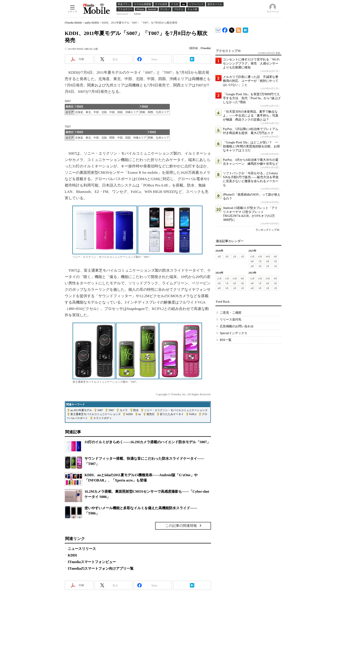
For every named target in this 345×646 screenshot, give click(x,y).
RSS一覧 (225, 340)
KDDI (129, 414)
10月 (268, 256)
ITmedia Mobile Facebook (225, 29)
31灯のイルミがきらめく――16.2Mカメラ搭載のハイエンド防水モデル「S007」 (147, 442)
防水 (136, 410)
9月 (275, 256)
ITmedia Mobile (73, 22)
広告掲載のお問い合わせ (237, 326)
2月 (234, 256)
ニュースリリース (82, 549)
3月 (227, 256)
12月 (252, 256)
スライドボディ (102, 418)
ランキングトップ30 (267, 229)
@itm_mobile (232, 29)
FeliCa (192, 414)
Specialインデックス (233, 333)
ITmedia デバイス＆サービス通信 (218, 29)
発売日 (150, 414)
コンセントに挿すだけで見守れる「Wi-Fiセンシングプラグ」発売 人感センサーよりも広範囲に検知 (251, 63)
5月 (275, 261)
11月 (260, 256)
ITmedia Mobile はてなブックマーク (245, 29)
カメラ (124, 410)
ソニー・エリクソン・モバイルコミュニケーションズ (175, 410)
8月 (252, 261)
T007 (111, 410)
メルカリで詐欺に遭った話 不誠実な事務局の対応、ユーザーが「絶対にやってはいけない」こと (250, 80)
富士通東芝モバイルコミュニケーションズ (95, 414)
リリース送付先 (230, 319)
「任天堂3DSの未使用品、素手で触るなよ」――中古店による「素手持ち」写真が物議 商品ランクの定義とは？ (250, 115)
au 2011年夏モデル (81, 410)
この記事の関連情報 (181, 525)
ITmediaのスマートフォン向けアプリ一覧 (101, 568)
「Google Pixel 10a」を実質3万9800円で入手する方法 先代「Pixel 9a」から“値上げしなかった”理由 (252, 98)
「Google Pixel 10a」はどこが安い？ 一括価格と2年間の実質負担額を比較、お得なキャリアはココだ (251, 146)
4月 (219, 256)
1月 (242, 256)
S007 (100, 410)
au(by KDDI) (92, 22)
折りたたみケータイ (172, 414)
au (139, 414)
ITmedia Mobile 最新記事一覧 (238, 29)
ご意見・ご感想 (230, 312)
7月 (260, 261)
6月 (267, 261)
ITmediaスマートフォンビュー (92, 562)
